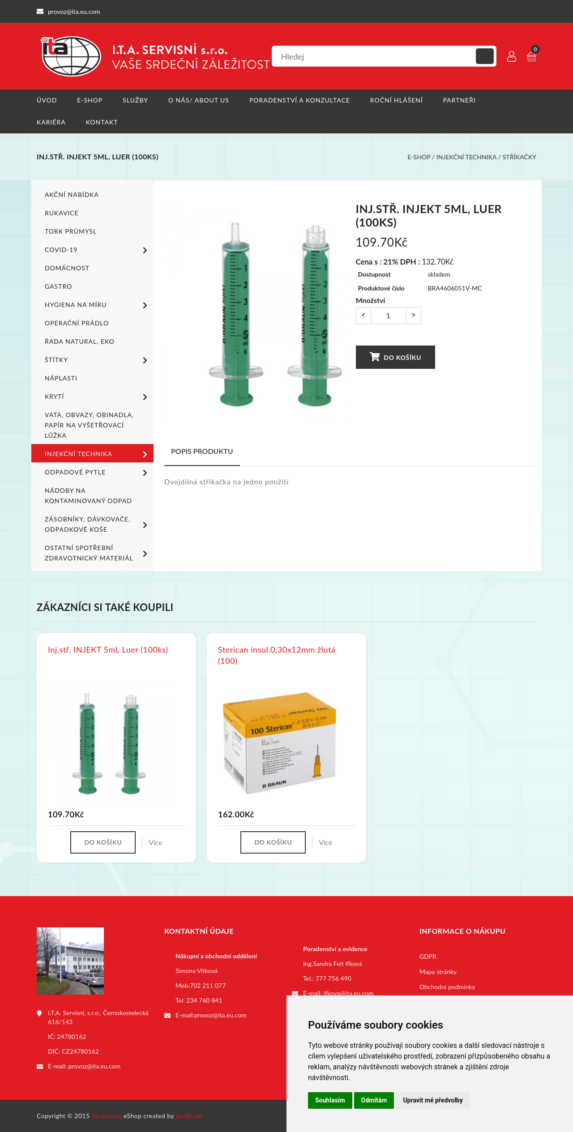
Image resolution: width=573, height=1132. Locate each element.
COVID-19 (97, 250)
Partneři (459, 100)
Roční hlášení (396, 100)
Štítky (97, 360)
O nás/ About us (198, 100)
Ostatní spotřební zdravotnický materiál (97, 553)
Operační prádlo (77, 323)
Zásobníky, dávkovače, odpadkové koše (97, 524)
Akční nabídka (72, 194)
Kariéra (51, 122)
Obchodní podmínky (447, 987)
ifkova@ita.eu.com (349, 993)
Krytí (97, 397)
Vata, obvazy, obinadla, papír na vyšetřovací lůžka (89, 425)
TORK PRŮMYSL (71, 231)
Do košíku (396, 356)
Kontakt (102, 122)
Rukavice (62, 213)
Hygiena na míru (97, 305)
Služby (135, 100)
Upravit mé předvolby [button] (432, 1100)
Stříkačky (519, 157)
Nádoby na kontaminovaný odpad (88, 495)
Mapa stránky (438, 971)
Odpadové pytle (97, 472)
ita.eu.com (107, 1115)
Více (155, 842)
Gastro (58, 286)
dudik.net (189, 1115)
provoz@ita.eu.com (94, 1066)
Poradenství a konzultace (299, 100)
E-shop (90, 100)
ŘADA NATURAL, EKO (80, 341)
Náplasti (61, 378)
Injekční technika (466, 157)
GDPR (427, 956)
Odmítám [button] (374, 1100)
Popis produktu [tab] (202, 451)
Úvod (47, 100)
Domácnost (67, 268)
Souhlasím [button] (330, 1100)
